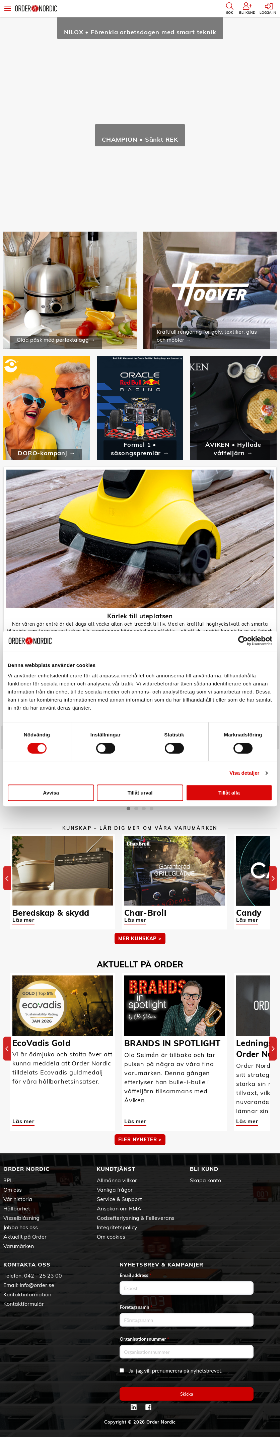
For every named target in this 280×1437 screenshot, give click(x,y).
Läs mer (23, 919)
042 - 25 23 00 (43, 1275)
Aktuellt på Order (25, 1236)
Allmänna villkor (117, 1180)
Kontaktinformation (27, 1294)
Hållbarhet (16, 1208)
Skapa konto (205, 1180)
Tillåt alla (229, 793)
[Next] (273, 878)
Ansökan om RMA (119, 1208)
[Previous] (7, 878)
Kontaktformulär (23, 1303)
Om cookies (111, 1236)
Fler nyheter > (140, 1140)
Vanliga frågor (115, 1189)
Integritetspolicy (117, 1227)
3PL (8, 1180)
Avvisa (51, 793)
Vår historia (17, 1199)
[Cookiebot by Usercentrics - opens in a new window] (243, 641)
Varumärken (18, 1246)
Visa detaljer (244, 773)
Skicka (186, 1394)
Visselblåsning (21, 1217)
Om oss (12, 1189)
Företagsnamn (136, 1307)
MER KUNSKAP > (139, 939)
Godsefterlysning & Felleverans (135, 1217)
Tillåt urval (140, 793)
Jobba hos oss (20, 1227)
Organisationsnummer (144, 1339)
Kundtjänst (116, 1168)
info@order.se (37, 1285)
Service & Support (119, 1199)
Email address (135, 1275)
